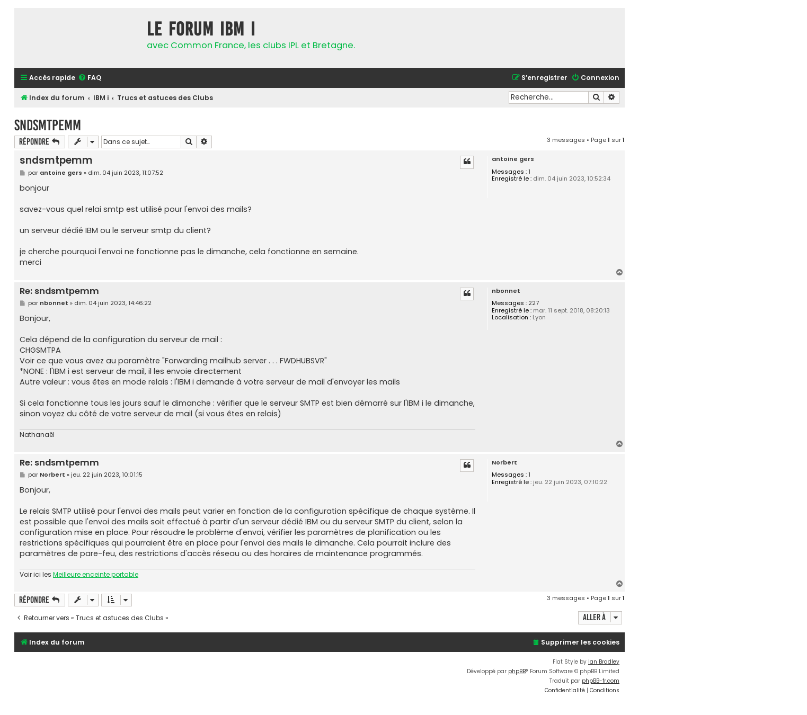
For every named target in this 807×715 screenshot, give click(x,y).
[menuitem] (89, 78)
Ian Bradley (603, 662)
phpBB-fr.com (600, 681)
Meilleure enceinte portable (95, 574)
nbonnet (506, 291)
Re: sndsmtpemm (59, 291)
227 (533, 303)
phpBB (517, 671)
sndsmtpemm (47, 125)
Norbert (504, 462)
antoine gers (513, 159)
